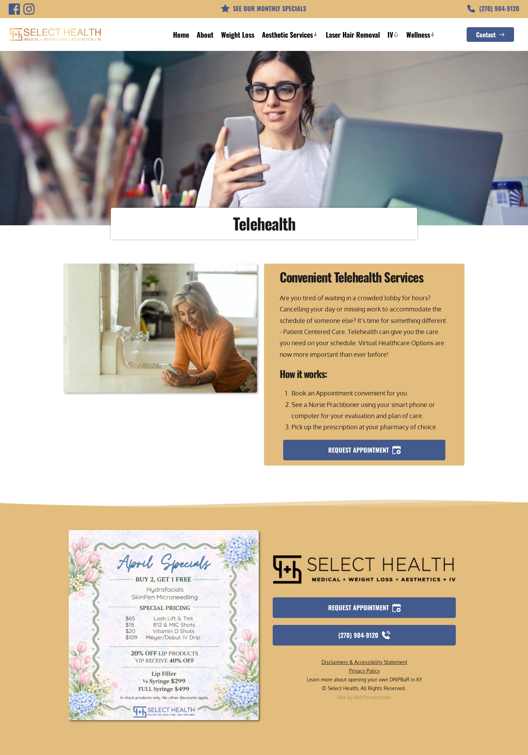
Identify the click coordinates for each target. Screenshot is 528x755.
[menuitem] (181, 34)
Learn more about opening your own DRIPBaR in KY (364, 679)
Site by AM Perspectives (364, 697)
